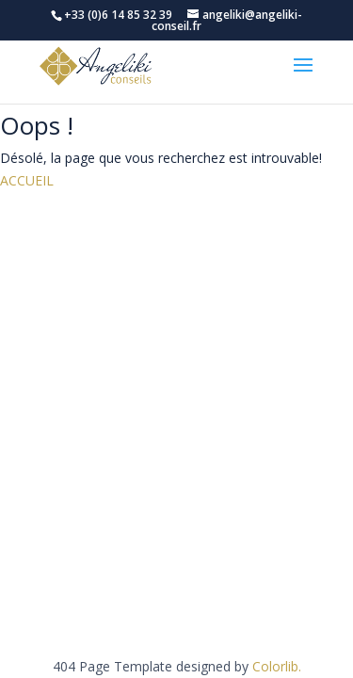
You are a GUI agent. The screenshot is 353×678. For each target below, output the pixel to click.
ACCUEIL (27, 180)
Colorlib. (276, 666)
